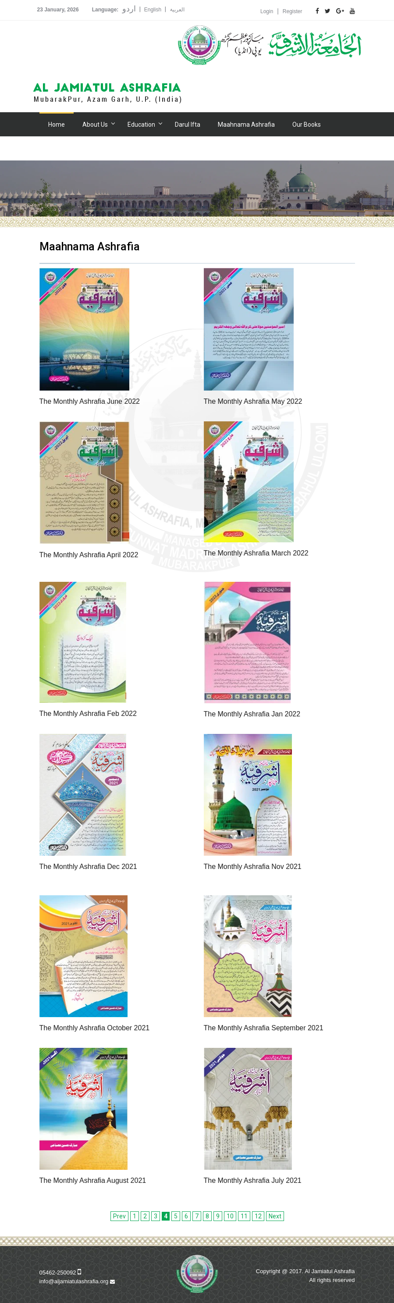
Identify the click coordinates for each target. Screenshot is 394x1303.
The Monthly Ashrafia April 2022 (88, 555)
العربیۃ (177, 10)
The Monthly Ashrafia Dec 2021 (88, 866)
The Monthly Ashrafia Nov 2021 (253, 866)
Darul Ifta (187, 124)
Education (141, 124)
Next (275, 1216)
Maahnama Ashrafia (246, 124)
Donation (139, 148)
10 (230, 1216)
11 (244, 1216)
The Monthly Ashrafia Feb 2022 (88, 713)
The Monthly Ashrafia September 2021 (263, 1028)
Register (292, 11)
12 (258, 1216)
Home (56, 124)
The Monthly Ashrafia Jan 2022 (252, 714)
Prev (119, 1216)
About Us (95, 124)
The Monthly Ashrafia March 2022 (256, 553)
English (152, 10)
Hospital (98, 148)
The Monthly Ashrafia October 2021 (94, 1028)
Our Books (306, 124)
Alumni (179, 148)
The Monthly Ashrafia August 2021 (92, 1180)
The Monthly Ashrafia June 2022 (89, 401)
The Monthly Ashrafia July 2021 (253, 1180)
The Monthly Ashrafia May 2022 (253, 401)
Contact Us (221, 148)
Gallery (57, 148)
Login (266, 11)
